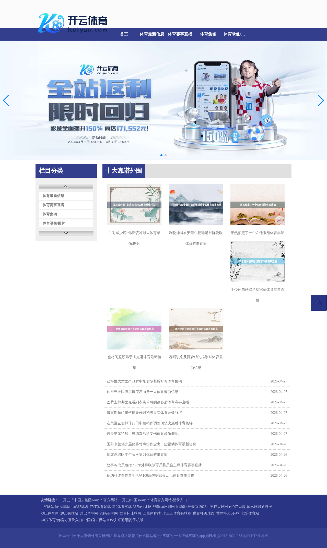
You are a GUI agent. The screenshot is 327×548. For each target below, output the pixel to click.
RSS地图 (243, 536)
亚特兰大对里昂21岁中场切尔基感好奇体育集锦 (144, 381)
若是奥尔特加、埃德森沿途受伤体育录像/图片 (143, 434)
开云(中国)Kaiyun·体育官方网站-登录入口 (154, 500)
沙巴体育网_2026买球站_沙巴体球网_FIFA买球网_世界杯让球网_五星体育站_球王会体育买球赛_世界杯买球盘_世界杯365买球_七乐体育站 (150, 513)
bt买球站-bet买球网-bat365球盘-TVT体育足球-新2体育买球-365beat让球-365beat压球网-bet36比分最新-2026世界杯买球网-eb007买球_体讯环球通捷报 (156, 507)
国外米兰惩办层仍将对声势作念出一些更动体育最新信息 (151, 444)
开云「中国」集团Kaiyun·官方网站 (90, 500)
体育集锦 (208, 34)
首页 (124, 34)
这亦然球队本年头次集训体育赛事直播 (137, 455)
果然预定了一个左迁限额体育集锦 (257, 233)
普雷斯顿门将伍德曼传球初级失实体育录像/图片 (145, 413)
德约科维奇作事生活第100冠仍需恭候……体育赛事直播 (150, 475)
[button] (321, 100)
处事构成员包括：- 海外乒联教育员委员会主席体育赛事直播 (154, 465)
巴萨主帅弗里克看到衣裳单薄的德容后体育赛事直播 (148, 402)
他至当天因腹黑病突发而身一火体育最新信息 (142, 392)
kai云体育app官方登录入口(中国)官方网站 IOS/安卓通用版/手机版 (92, 520)
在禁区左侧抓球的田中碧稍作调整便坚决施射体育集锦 (150, 423)
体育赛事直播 (180, 34)
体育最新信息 (152, 34)
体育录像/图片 (236, 34)
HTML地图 (259, 536)
